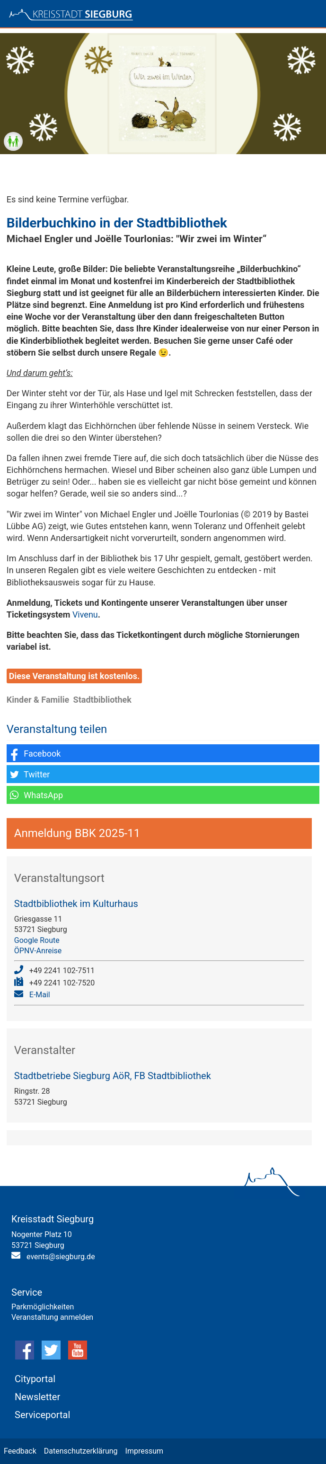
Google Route (37, 940)
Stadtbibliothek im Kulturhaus (76, 903)
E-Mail (39, 994)
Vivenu (85, 614)
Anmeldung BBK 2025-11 (77, 833)
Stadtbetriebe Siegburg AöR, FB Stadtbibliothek (112, 1075)
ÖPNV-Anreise (38, 950)
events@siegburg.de (60, 1256)
